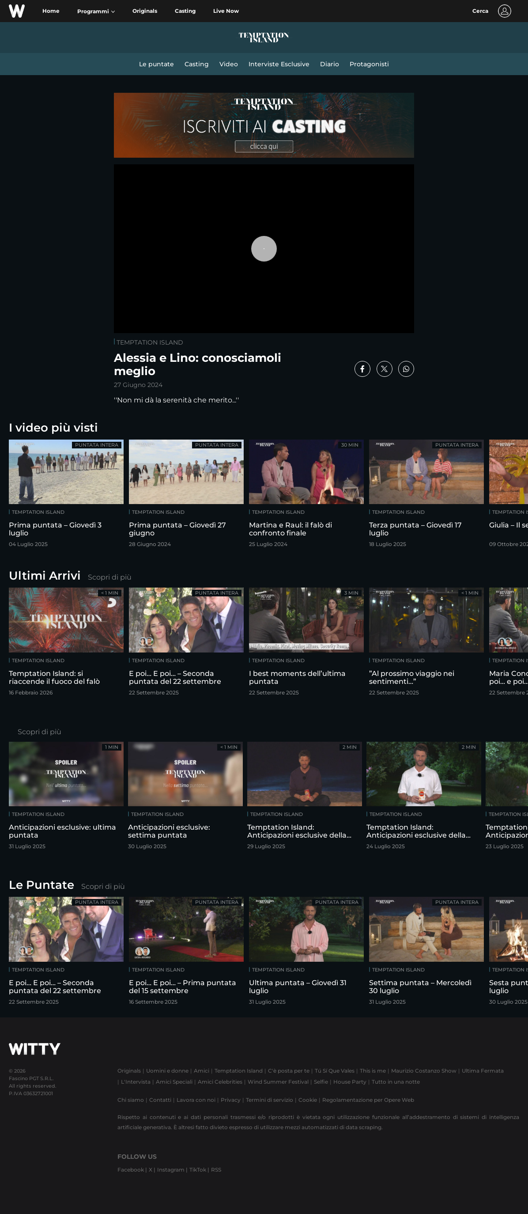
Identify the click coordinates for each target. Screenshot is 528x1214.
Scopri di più (110, 577)
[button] (96, 11)
